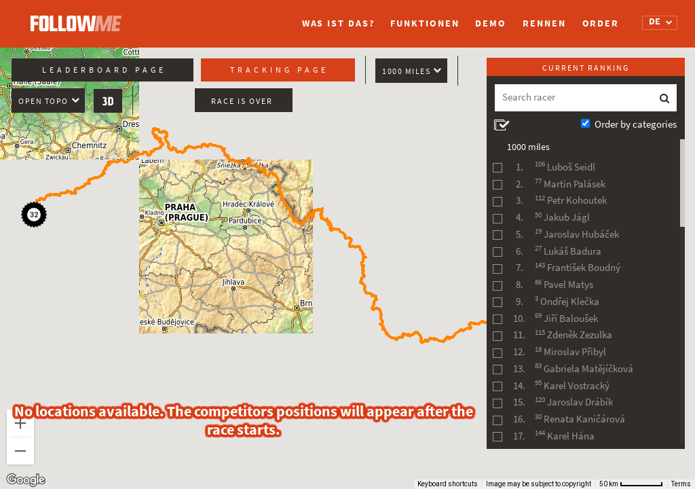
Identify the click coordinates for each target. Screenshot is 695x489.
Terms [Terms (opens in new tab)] (681, 484)
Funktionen (424, 23)
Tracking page (279, 70)
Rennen (544, 23)
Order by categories (636, 124)
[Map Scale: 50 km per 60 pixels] (631, 484)
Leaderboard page (104, 70)
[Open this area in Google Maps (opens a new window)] (25, 480)
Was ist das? (338, 23)
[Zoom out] (20, 451)
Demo (490, 23)
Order (601, 23)
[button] (36, 216)
